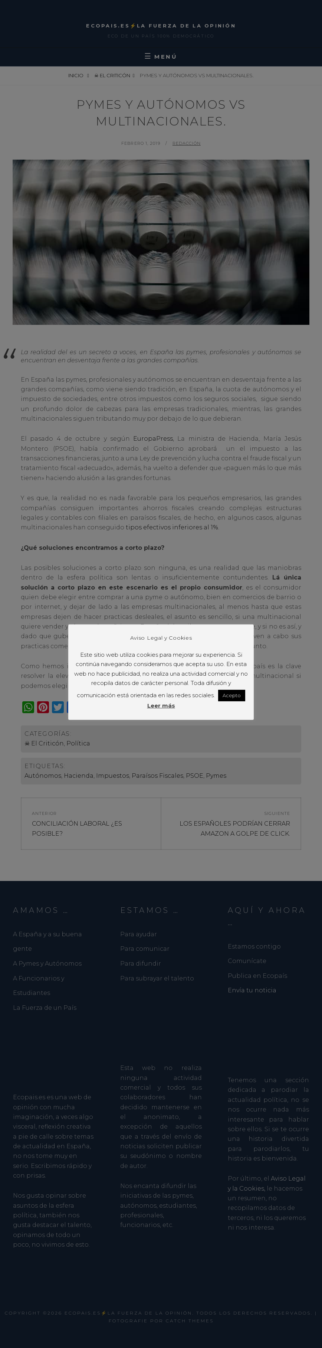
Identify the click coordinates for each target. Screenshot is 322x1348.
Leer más (161, 710)
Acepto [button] (232, 700)
